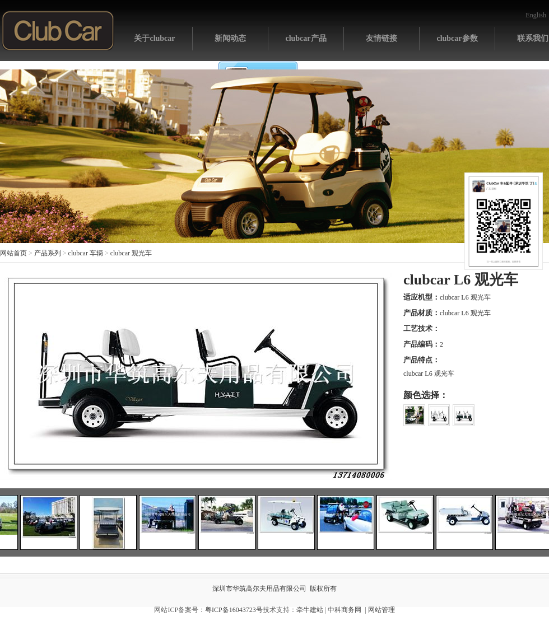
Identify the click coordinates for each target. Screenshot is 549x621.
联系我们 (532, 38)
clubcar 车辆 (85, 253)
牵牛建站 (309, 610)
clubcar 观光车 (131, 253)
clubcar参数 (456, 38)
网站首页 (58, 30)
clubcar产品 (305, 38)
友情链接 (381, 38)
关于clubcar (154, 38)
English (535, 15)
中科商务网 (344, 610)
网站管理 (381, 610)
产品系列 (47, 253)
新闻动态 (230, 38)
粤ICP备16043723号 (234, 610)
